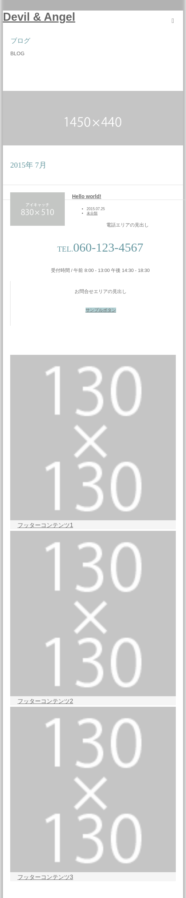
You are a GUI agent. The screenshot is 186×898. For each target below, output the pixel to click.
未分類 (92, 213)
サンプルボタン (101, 310)
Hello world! (86, 196)
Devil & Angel (39, 17)
